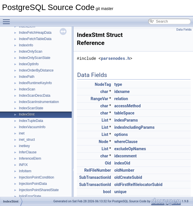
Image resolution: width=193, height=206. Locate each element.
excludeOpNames (130, 148)
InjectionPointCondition (36, 177)
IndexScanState (31, 108)
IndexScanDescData (34, 96)
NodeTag (103, 84)
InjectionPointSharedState (39, 190)
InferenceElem (30, 159)
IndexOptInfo (29, 64)
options (121, 134)
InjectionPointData (33, 184)
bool (107, 191)
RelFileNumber (97, 170)
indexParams (126, 120)
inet (21, 133)
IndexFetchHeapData (35, 33)
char (104, 91)
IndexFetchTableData (35, 39)
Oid (108, 163)
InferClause (27, 152)
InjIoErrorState (30, 196)
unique (120, 191)
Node (103, 141)
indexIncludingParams (134, 127)
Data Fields (184, 29)
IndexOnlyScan (30, 51)
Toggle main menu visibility (8, 19)
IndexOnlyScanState (34, 58)
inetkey (24, 146)
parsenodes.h (115, 58)
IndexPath (26, 77)
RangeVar (99, 98)
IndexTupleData (31, 121)
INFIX (23, 165)
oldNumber (124, 170)
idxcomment (125, 156)
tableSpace (124, 113)
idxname (122, 91)
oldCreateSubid (128, 177)
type (118, 84)
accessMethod (127, 106)
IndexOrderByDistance (36, 70)
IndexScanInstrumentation (39, 102)
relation (121, 98)
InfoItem (25, 171)
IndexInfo (26, 45)
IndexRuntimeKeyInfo (35, 83)
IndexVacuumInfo (32, 127)
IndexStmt (26, 114)
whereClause (125, 141)
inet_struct (27, 140)
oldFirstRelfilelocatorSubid (138, 184)
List (105, 120)
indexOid (122, 163)
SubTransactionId (95, 177)
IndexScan (27, 89)
